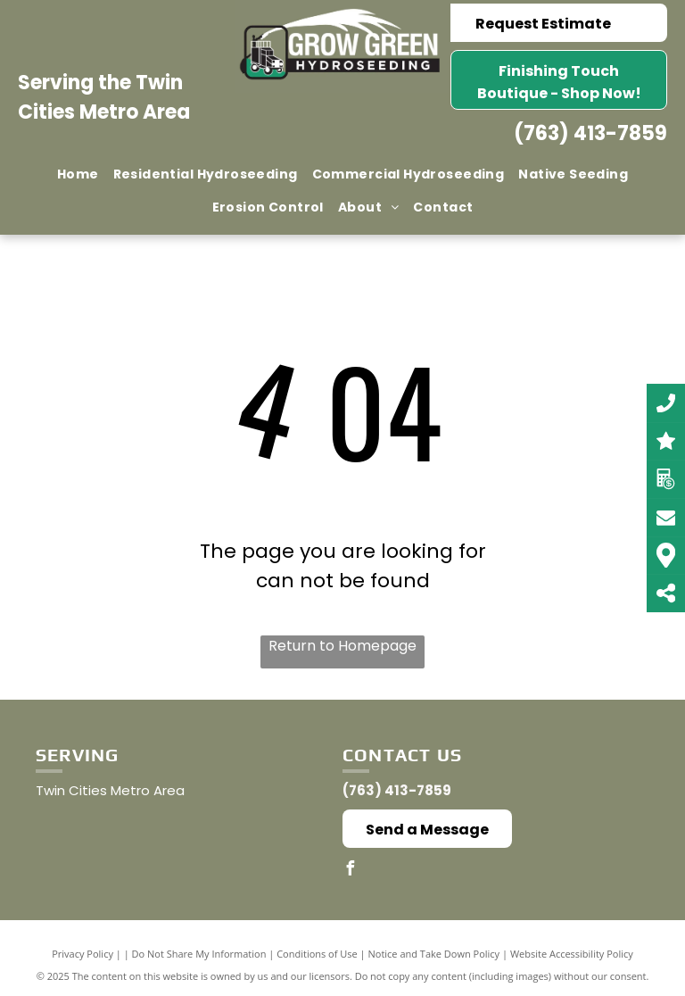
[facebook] (349, 870)
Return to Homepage (342, 645)
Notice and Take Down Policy (434, 953)
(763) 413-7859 (590, 133)
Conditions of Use (317, 953)
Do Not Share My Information (199, 953)
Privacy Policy (82, 953)
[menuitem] (78, 174)
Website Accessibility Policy (571, 953)
